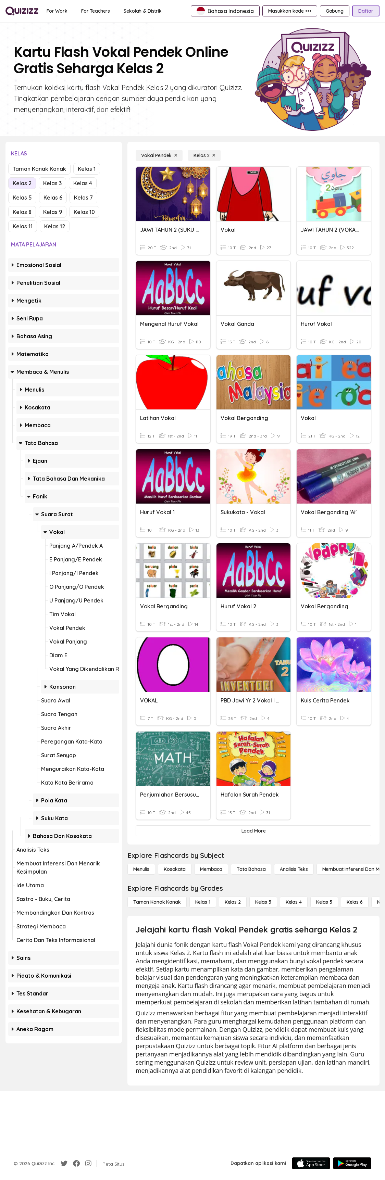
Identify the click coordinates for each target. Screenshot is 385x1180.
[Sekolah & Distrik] (142, 10)
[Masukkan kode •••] (289, 10)
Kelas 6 (53, 197)
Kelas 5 (22, 197)
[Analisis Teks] (293, 869)
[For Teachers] (95, 10)
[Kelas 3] (263, 902)
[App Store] (311, 1163)
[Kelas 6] (355, 902)
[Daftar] (366, 10)
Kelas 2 (22, 183)
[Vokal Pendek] (159, 155)
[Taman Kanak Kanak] (157, 902)
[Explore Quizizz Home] (21, 11)
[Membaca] (211, 869)
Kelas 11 (23, 226)
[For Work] (57, 10)
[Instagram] (88, 1163)
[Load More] (253, 830)
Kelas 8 (22, 211)
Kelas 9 (52, 211)
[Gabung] (334, 10)
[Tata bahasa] (251, 869)
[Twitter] (64, 1163)
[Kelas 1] (202, 902)
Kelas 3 (52, 183)
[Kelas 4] (294, 902)
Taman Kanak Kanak (39, 168)
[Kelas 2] (204, 155)
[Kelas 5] (324, 902)
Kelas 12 (54, 226)
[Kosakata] (174, 869)
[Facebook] (76, 1163)
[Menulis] (141, 869)
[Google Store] (352, 1163)
